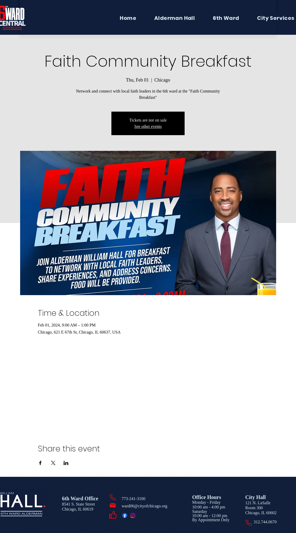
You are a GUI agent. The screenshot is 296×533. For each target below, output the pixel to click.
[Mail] (112, 505)
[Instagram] (133, 515)
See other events (148, 126)
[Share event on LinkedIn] (66, 463)
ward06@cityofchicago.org (144, 506)
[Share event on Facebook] (40, 463)
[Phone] (112, 497)
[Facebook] (125, 515)
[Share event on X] (53, 463)
